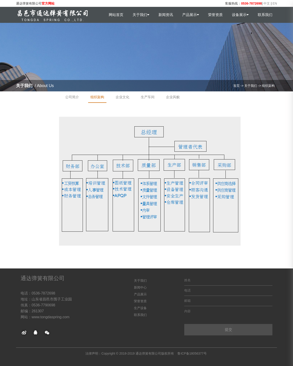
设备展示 (240, 15)
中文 (266, 3)
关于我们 (141, 15)
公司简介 (72, 97)
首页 (236, 86)
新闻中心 (140, 287)
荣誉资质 (215, 15)
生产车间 (148, 97)
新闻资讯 (165, 15)
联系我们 (265, 15)
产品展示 (190, 15)
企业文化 (122, 97)
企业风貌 (173, 97)
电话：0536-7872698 (38, 293)
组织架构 (268, 86)
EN (275, 3)
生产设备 (140, 308)
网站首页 (116, 15)
